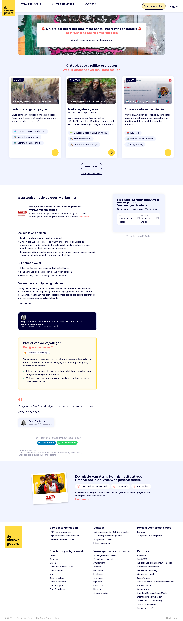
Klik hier (148, 233)
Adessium (141, 552)
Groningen (98, 574)
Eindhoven (98, 571)
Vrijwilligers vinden (64, 4)
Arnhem (97, 563)
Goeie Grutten (144, 574)
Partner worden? (145, 605)
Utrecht (97, 586)
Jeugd (52, 571)
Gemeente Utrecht (146, 571)
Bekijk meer (91, 163)
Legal (57, 615)
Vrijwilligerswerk (32, 4)
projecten (31, 447)
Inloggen (173, 5)
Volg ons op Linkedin (103, 536)
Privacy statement (102, 540)
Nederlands (172, 614)
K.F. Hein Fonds (144, 582)
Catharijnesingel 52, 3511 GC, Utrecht (111, 528)
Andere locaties (100, 590)
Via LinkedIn (46, 439)
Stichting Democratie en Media (152, 590)
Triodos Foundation (146, 601)
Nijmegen (97, 578)
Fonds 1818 (142, 556)
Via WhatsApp (67, 439)
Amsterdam (99, 559)
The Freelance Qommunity (149, 597)
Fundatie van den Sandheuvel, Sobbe (154, 559)
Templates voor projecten (149, 532)
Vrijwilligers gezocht (103, 556)
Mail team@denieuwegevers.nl (108, 532)
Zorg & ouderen (57, 586)
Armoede (54, 556)
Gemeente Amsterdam (148, 563)
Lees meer (82, 496)
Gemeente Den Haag (147, 567)
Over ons (91, 4)
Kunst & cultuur (57, 574)
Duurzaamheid (56, 567)
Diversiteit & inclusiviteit (61, 563)
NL (136, 4)
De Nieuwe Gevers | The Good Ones (34, 614)
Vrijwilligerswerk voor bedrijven (64, 532)
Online (53, 552)
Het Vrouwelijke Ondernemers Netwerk (156, 578)
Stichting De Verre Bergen (149, 593)
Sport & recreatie (58, 578)
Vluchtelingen (56, 582)
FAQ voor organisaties (60, 528)
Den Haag (98, 567)
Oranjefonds (143, 586)
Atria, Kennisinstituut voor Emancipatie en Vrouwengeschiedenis (50, 449)
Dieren (53, 559)
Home (22, 447)
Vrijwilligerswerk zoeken (104, 552)
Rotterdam (98, 582)
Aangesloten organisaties (62, 536)
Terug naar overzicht (91, 170)
